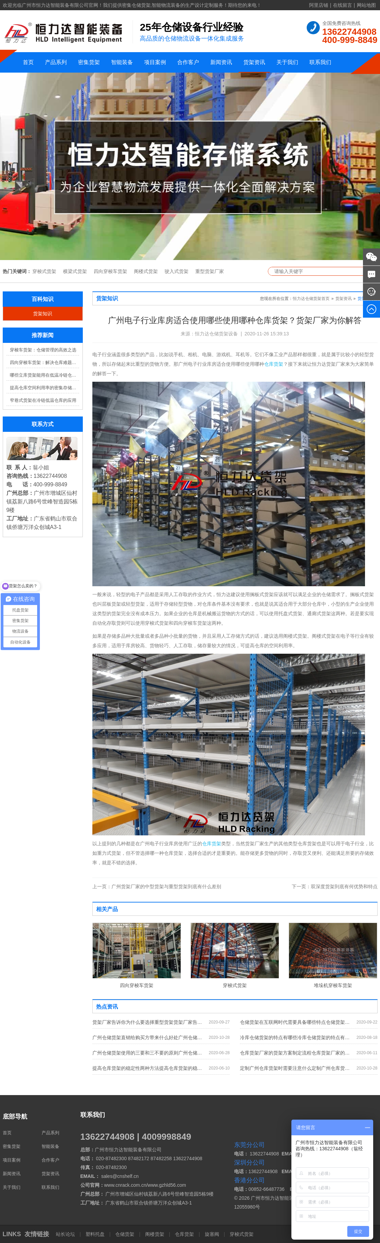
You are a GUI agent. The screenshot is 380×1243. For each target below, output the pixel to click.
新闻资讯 (221, 62)
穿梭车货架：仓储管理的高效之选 (43, 349)
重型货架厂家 (209, 271)
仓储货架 (125, 1234)
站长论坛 (66, 1234)
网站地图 (366, 5)
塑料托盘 (95, 1234)
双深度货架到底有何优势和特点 (335, 886)
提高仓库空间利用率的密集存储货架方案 (44, 387)
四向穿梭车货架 (110, 271)
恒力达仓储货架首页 (311, 298)
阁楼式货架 (146, 271)
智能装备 (122, 62)
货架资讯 (254, 62)
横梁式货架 (75, 271)
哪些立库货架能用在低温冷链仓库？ (44, 375)
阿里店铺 (318, 5)
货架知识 (42, 313)
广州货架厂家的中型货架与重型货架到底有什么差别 (156, 886)
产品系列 (56, 62)
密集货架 (89, 62)
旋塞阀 (212, 1234)
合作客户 (188, 62)
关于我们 (287, 62)
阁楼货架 (155, 1234)
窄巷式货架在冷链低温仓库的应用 (43, 400)
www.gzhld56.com (167, 1185)
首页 (28, 62)
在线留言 (342, 5)
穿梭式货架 (44, 271)
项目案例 (155, 62)
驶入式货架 (176, 271)
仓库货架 (273, 364)
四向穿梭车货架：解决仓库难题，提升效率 (44, 362)
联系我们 (320, 62)
